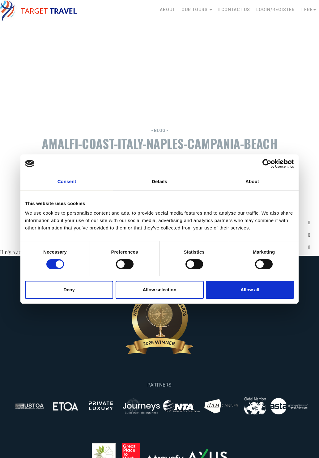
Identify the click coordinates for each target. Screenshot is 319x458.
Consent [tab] (66, 181)
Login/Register (275, 9)
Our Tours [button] (196, 9)
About (167, 9)
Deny (69, 289)
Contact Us (234, 9)
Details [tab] (159, 181)
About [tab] (252, 181)
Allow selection (159, 289)
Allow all (249, 289)
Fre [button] (308, 9)
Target (49, 11)
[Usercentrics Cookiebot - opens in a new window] (267, 163)
